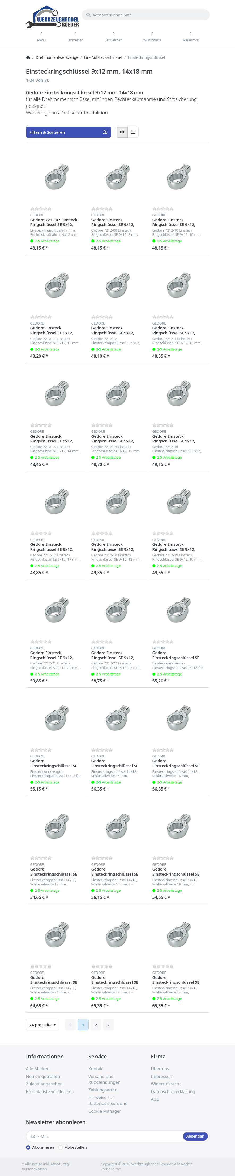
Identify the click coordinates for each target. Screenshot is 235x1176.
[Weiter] (108, 1024)
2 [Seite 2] (96, 1024)
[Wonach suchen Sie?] (146, 14)
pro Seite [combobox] (41, 1024)
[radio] (122, 132)
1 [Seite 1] (83, 1024)
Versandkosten (34, 1169)
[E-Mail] (104, 1136)
